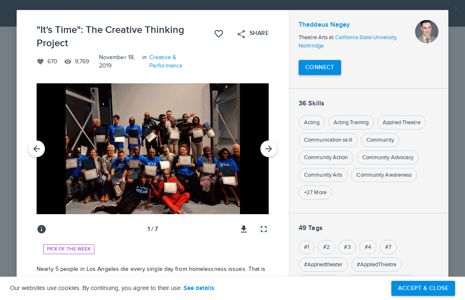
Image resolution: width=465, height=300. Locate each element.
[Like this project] (218, 33)
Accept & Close (423, 288)
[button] (232, 150)
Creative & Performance (166, 61)
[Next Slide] (268, 148)
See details (198, 288)
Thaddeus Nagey (324, 25)
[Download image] (243, 229)
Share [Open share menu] (252, 34)
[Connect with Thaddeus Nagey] (320, 67)
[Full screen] (263, 229)
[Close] (456, 8)
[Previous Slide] (36, 148)
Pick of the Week (69, 249)
